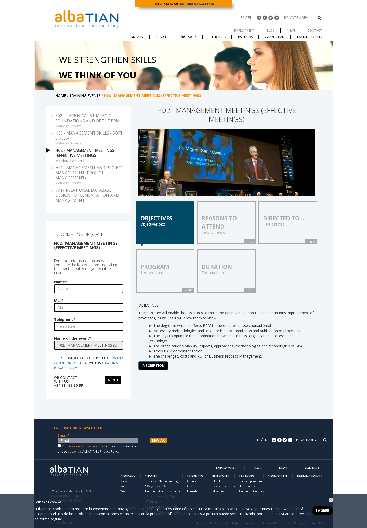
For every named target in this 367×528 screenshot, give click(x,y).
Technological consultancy (162, 491)
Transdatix (194, 491)
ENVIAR (158, 440)
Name (60, 281)
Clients (216, 481)
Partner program (250, 481)
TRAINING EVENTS (85, 95)
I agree (322, 510)
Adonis (191, 481)
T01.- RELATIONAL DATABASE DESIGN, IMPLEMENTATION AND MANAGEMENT (87, 195)
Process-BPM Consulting (161, 481)
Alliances (218, 491)
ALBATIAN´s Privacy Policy (100, 451)
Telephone (65, 319)
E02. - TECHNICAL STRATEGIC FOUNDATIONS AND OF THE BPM (91, 120)
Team (124, 491)
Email (64, 435)
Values (125, 486)
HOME (61, 95)
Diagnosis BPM (157, 486)
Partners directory (251, 491)
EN (250, 17)
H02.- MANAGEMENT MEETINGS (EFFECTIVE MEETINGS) (91, 155)
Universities (247, 486)
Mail (59, 300)
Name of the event (72, 338)
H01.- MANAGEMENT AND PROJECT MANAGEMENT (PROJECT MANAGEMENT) (91, 175)
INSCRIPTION (153, 365)
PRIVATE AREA (296, 17)
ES (242, 17)
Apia (190, 486)
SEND (113, 379)
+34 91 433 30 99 (166, 3)
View (124, 481)
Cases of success (223, 486)
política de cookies (181, 513)
